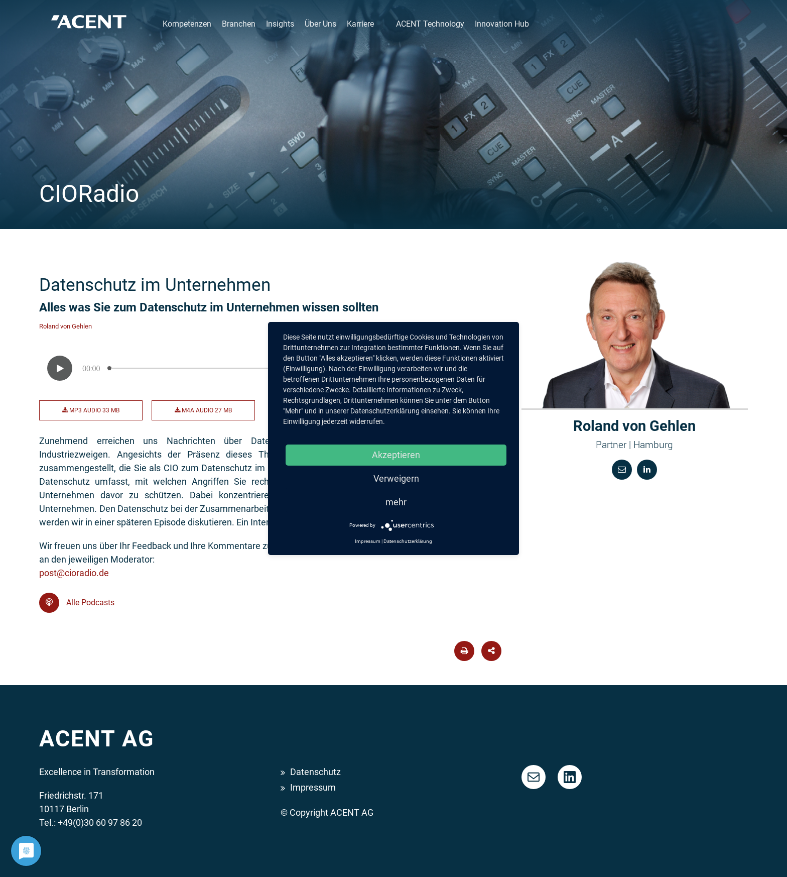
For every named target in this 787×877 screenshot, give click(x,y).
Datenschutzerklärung (407, 541)
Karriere (360, 24)
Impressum (313, 787)
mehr (396, 502)
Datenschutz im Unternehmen (155, 284)
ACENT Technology (430, 24)
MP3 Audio (90, 410)
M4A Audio (203, 410)
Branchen (238, 24)
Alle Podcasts (76, 603)
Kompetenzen (187, 24)
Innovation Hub (502, 24)
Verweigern (396, 478)
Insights (280, 24)
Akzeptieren (396, 455)
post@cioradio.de (74, 573)
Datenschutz (315, 771)
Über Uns (320, 24)
